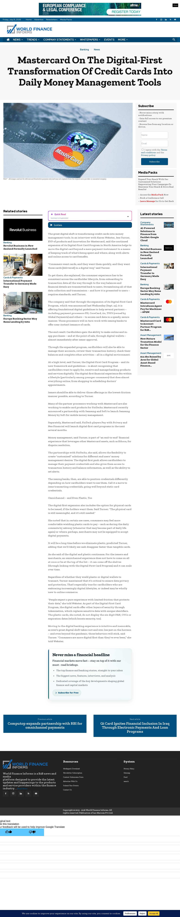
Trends (33, 39)
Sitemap (127, 773)
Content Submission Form (73, 777)
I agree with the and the (154, 152)
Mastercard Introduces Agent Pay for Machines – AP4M (151, 307)
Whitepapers (90, 39)
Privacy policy (148, 155)
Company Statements (59, 39)
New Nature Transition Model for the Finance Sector (151, 343)
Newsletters (52, 19)
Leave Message (147, 201)
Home (29, 19)
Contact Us (67, 790)
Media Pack (157, 194)
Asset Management (150, 335)
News (18, 39)
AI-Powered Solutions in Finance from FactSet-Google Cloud (149, 234)
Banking (84, 50)
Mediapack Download (71, 769)
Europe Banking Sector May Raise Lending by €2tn (20, 320)
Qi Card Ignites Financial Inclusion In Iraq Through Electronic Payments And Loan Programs (135, 727)
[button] (173, 39)
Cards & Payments (13, 278)
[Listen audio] (90, 225)
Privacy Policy (129, 769)
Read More (22, 788)
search (126, 781)
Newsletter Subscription (72, 773)
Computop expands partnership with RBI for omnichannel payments (45, 725)
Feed (125, 777)
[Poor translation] (32, 832)
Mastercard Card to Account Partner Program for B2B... (151, 325)
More (123, 39)
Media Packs (66, 19)
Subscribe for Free (68, 692)
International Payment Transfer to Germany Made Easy (19, 283)
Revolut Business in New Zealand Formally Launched (20, 247)
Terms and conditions (154, 151)
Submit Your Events (71, 785)
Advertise (38, 19)
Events (109, 39)
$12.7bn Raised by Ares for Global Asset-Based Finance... (150, 361)
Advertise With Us (70, 781)
